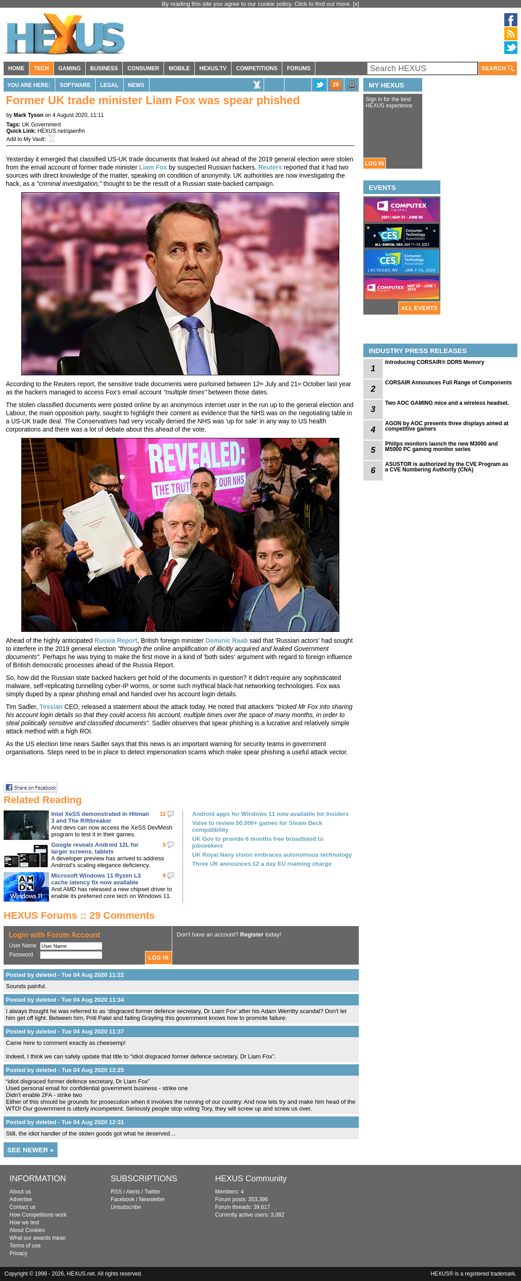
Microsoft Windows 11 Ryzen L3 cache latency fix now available (96, 879)
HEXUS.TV (213, 68)
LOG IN (374, 163)
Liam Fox (153, 167)
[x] (356, 3)
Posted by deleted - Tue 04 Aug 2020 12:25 (65, 1070)
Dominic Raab (226, 640)
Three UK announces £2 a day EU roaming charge (262, 863)
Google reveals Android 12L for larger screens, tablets (95, 848)
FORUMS (298, 68)
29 (335, 85)
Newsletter (152, 1199)
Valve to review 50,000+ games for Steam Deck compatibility (257, 826)
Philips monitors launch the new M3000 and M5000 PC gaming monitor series (441, 446)
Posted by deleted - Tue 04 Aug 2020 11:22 (65, 974)
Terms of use (25, 1245)
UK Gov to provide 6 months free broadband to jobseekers (257, 842)
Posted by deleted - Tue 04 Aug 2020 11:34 (65, 999)
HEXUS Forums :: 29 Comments (79, 915)
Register (252, 934)
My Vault (34, 139)
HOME (16, 68)
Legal (109, 85)
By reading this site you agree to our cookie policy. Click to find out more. (257, 3)
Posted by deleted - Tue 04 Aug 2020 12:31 (65, 1122)
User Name (23, 945)
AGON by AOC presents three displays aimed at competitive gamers (446, 426)
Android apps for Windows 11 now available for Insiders (270, 813)
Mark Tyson (28, 115)
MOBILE (179, 68)
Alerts (133, 1192)
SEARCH (498, 68)
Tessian (51, 706)
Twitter (152, 1192)
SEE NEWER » (30, 1150)
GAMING (69, 68)
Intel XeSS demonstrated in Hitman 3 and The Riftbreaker (100, 817)
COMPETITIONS (256, 68)
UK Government (41, 124)
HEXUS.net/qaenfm (61, 131)
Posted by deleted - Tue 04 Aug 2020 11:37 (65, 1031)
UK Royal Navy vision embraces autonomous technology (272, 854)
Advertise (21, 1199)
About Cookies (27, 1230)
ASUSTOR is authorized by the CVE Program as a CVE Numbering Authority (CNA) (446, 466)
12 (163, 814)
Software (75, 85)
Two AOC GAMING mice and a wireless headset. (447, 403)
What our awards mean (38, 1238)
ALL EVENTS (419, 308)
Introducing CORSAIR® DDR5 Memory (434, 362)
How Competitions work (38, 1215)
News (136, 85)
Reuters (270, 167)
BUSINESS (104, 68)
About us (20, 1192)
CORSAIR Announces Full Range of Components (448, 382)
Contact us (22, 1207)
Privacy (18, 1253)
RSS (116, 1192)
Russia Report (115, 640)
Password (21, 954)
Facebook (123, 1199)
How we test (24, 1222)
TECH (41, 68)
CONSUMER (143, 68)
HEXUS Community (251, 1178)
